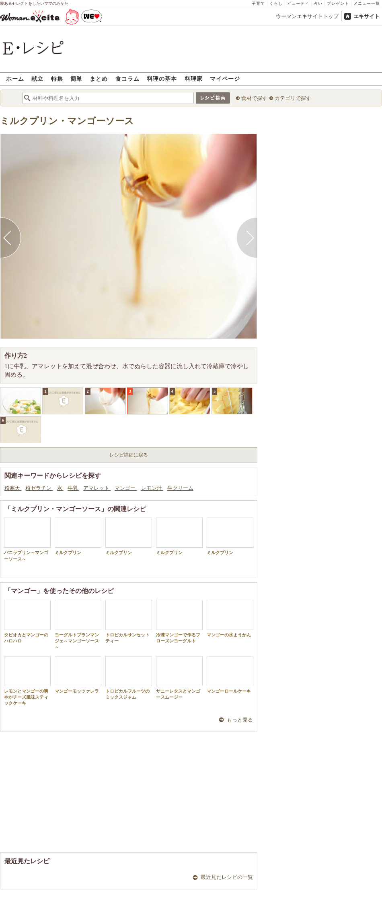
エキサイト (366, 16)
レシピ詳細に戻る (128, 455)
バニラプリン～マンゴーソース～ (27, 539)
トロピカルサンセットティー (128, 621)
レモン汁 (152, 488)
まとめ (99, 78)
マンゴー (126, 488)
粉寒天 (12, 488)
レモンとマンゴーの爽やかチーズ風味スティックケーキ (27, 681)
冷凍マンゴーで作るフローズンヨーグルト (179, 621)
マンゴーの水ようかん (230, 618)
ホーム (15, 78)
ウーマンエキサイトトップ (307, 16)
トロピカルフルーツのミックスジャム (128, 677)
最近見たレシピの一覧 (227, 877)
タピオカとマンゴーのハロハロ (27, 621)
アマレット (97, 488)
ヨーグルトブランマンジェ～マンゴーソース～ (78, 625)
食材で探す (254, 98)
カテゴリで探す (293, 98)
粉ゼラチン (39, 488)
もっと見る (240, 720)
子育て (258, 3)
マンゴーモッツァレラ (78, 674)
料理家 (194, 78)
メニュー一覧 (366, 3)
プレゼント (338, 3)
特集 (57, 78)
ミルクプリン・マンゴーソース (67, 121)
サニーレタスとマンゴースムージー (179, 677)
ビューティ (298, 3)
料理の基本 (162, 78)
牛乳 (73, 488)
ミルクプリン (78, 536)
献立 (37, 78)
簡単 (76, 78)
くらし (276, 3)
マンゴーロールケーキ (230, 674)
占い (318, 3)
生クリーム (180, 488)
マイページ (225, 78)
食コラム (127, 78)
